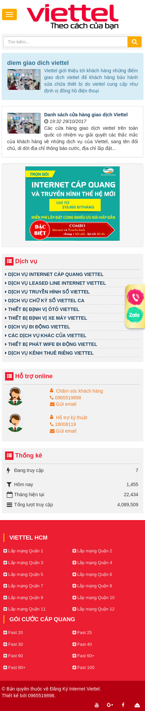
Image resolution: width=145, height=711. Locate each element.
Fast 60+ (83, 655)
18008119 (63, 424)
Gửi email (63, 404)
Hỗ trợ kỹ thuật (71, 417)
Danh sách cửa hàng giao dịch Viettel (86, 114)
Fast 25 (82, 632)
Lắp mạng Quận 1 (23, 550)
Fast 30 (13, 644)
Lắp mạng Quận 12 (93, 608)
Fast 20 (13, 632)
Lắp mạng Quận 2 (92, 550)
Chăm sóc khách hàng (79, 391)
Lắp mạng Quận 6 (92, 574)
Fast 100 (83, 667)
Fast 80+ (14, 667)
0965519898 (65, 397)
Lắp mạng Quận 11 (24, 608)
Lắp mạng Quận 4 (92, 562)
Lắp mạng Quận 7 (23, 585)
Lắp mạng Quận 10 (93, 597)
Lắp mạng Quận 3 (23, 562)
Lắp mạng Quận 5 (23, 574)
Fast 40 (82, 644)
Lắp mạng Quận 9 (23, 597)
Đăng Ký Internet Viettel (75, 689)
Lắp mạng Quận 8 (92, 585)
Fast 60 (13, 655)
